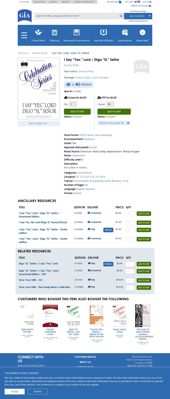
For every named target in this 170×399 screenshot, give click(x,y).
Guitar (93, 147)
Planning (54, 34)
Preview (108, 230)
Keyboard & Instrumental (76, 34)
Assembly (106, 135)
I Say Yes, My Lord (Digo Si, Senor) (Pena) (43, 222)
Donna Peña (71, 65)
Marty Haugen (100, 77)
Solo (97, 135)
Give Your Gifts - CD (30, 280)
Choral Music (38, 34)
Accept (14, 391)
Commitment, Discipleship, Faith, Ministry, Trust (101, 180)
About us (85, 362)
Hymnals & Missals (103, 34)
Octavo (77, 193)
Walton (53, 2)
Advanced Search (138, 21)
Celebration (78, 155)
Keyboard (89, 139)
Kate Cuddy (83, 77)
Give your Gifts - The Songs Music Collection (44, 287)
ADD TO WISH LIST (39, 123)
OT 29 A (100, 176)
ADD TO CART (77, 111)
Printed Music (40, 53)
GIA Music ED (39, 2)
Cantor (90, 135)
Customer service (85, 357)
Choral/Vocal (84, 172)
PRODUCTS (23, 53)
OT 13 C (80, 176)
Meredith (65, 2)
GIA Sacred (24, 2)
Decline (37, 391)
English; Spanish (85, 189)
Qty (66, 104)
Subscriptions (125, 34)
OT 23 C (90, 176)
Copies (101, 104)
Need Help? (143, 34)
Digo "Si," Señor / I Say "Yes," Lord (38, 263)
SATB (82, 135)
